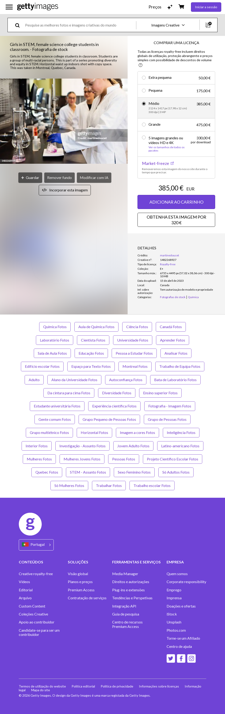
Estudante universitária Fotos (57, 406)
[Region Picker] (36, 544)
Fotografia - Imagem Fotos (169, 406)
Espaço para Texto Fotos (91, 366)
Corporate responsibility (186, 582)
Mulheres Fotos (39, 459)
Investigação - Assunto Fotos (82, 446)
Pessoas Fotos (123, 459)
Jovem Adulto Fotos (133, 446)
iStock (172, 614)
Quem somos (177, 574)
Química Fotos (55, 326)
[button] (64, 121)
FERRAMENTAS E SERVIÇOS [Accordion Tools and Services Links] (136, 562)
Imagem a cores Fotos (137, 432)
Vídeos (24, 582)
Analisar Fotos (175, 353)
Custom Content (32, 606)
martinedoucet (169, 255)
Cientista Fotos (93, 340)
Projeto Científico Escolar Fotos (172, 459)
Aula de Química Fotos (96, 326)
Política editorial (83, 686)
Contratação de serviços (87, 598)
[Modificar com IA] (94, 177)
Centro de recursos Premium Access (127, 624)
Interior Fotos (37, 446)
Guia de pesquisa (125, 614)
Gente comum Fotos (54, 419)
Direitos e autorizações (130, 582)
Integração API (124, 606)
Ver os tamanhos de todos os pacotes (167, 149)
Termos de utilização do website (42, 686)
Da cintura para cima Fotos (68, 393)
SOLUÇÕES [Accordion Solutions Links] (78, 562)
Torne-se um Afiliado (183, 638)
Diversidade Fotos (116, 393)
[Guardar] (30, 177)
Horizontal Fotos (94, 432)
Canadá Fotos (171, 326)
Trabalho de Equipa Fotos (179, 366)
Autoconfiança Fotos (125, 379)
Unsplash (174, 622)
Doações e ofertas (181, 606)
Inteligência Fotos (181, 432)
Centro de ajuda (179, 646)
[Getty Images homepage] (37, 7)
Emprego (174, 590)
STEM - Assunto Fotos (88, 472)
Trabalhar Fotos (109, 485)
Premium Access (81, 590)
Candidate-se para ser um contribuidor (39, 632)
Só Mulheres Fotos (69, 485)
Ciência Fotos (137, 326)
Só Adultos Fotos (176, 472)
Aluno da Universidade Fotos (74, 379)
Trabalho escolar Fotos (152, 485)
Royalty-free (167, 264)
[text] (79, 25)
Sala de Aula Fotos (52, 353)
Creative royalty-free (36, 574)
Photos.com (176, 630)
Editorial (26, 590)
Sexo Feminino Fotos (134, 472)
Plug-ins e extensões (128, 590)
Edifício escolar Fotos (42, 366)
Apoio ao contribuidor (36, 622)
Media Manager (125, 574)
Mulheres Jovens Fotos (82, 459)
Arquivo (25, 598)
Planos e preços (80, 582)
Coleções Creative (33, 614)
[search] (19, 25)
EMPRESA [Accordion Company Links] (175, 562)
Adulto (34, 379)
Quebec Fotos (46, 472)
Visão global (78, 574)
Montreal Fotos (135, 366)
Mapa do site (40, 690)
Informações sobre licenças (159, 686)
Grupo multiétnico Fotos (49, 432)
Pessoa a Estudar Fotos (134, 353)
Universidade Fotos (132, 340)
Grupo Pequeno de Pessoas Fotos (109, 419)
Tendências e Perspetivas (132, 598)
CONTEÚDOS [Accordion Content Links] (31, 562)
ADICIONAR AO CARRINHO (176, 202)
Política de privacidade (117, 686)
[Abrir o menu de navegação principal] (9, 7)
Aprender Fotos (172, 340)
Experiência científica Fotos (114, 406)
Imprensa (174, 598)
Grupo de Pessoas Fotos (167, 419)
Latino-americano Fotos (180, 446)
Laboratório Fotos (54, 340)
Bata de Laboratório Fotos (175, 379)
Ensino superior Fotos (160, 393)
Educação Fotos (91, 353)
